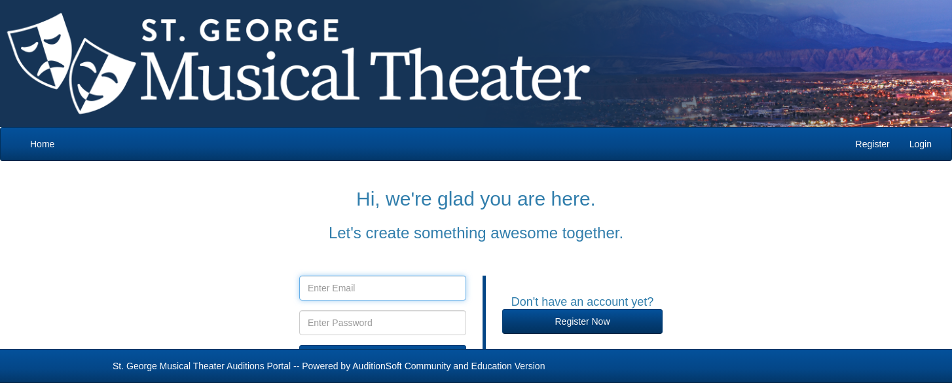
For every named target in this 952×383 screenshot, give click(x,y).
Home (42, 144)
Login (920, 144)
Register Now (582, 321)
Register (873, 144)
